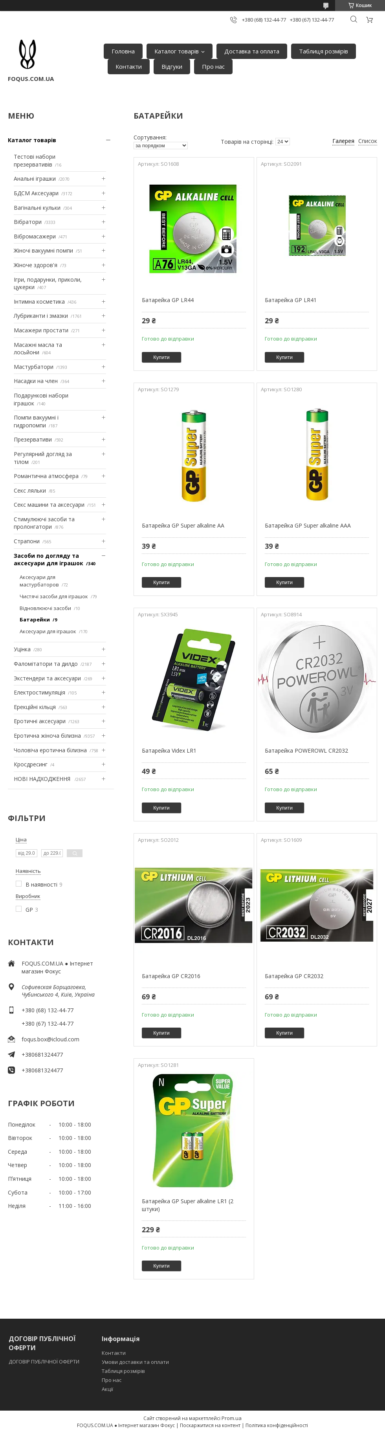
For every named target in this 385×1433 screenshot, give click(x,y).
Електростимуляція (39, 692)
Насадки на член (36, 381)
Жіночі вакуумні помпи (43, 250)
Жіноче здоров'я (35, 265)
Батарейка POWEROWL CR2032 (306, 750)
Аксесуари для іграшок (48, 631)
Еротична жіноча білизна (47, 735)
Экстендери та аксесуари (47, 678)
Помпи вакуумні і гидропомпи (36, 421)
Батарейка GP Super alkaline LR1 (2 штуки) (187, 1205)
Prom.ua (232, 1418)
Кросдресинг (31, 764)
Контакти (129, 66)
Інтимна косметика (39, 301)
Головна (123, 51)
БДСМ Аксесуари (36, 193)
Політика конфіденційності (277, 1425)
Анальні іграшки (35, 178)
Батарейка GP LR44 (168, 300)
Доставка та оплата (251, 51)
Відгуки (171, 66)
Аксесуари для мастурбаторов (39, 581)
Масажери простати (41, 330)
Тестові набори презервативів (34, 160)
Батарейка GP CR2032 (294, 976)
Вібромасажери (35, 236)
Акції (107, 1389)
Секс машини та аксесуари (49, 504)
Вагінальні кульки (37, 207)
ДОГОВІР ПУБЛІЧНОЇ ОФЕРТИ (45, 1361)
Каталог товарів (176, 51)
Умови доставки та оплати (135, 1361)
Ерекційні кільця (35, 707)
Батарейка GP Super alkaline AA (183, 525)
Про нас (213, 66)
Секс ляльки (30, 490)
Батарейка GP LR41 (291, 300)
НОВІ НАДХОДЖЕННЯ (43, 778)
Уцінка (22, 649)
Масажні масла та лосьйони (38, 348)
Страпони (27, 541)
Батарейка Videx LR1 (169, 750)
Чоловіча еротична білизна (50, 750)
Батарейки (35, 619)
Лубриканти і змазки (41, 315)
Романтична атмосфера (46, 476)
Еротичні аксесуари (40, 721)
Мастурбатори (33, 366)
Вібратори (28, 221)
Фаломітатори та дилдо (46, 663)
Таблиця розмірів (323, 51)
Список (367, 141)
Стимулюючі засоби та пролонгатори (44, 523)
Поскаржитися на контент (210, 1425)
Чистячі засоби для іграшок (54, 596)
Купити (161, 357)
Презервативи (33, 439)
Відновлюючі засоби (45, 608)
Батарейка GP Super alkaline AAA (308, 525)
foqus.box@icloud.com (50, 1039)
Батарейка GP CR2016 (171, 976)
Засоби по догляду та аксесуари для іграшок (48, 559)
